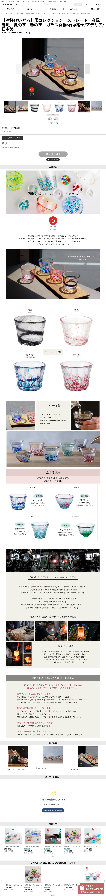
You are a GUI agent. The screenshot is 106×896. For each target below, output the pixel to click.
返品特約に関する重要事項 (11, 147)
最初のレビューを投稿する (53, 810)
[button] (53, 9)
